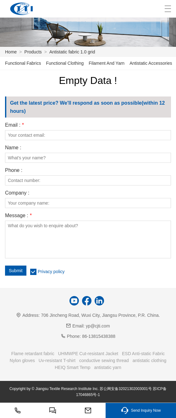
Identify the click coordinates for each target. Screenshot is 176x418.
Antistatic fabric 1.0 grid (72, 51)
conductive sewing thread (104, 360)
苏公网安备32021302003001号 (125, 389)
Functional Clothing (65, 63)
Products (33, 51)
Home (11, 51)
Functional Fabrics (23, 63)
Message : (18, 215)
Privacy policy (51, 271)
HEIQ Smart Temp (72, 367)
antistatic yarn (107, 367)
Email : (14, 125)
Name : (13, 147)
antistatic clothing (149, 360)
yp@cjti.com (98, 325)
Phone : (13, 170)
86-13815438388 (98, 336)
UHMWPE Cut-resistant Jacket (88, 353)
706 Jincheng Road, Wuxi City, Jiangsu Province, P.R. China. (100, 315)
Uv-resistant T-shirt (57, 360)
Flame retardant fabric (32, 353)
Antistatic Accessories (150, 63)
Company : (17, 192)
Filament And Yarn (106, 63)
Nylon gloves (22, 360)
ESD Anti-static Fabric (143, 353)
